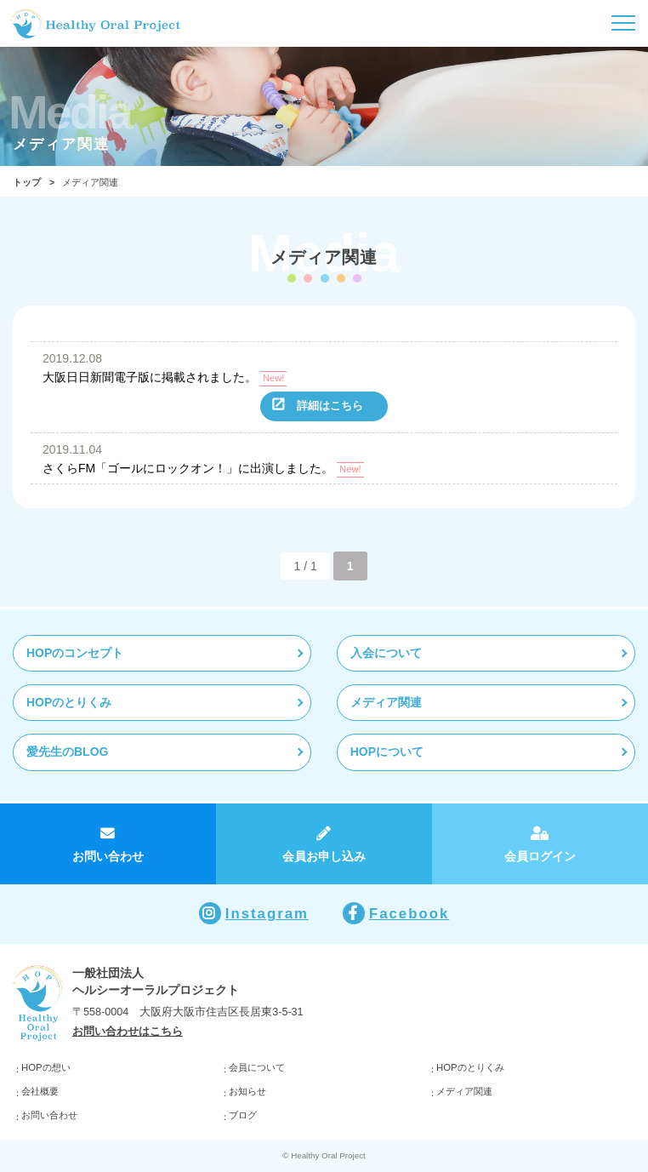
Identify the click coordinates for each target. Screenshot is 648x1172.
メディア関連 (386, 702)
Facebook (409, 914)
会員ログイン (540, 856)
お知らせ (247, 1091)
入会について (386, 653)
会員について (257, 1067)
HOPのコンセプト (74, 653)
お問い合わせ (108, 856)
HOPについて (386, 751)
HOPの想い (46, 1067)
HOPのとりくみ (68, 702)
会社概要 (40, 1091)
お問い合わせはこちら (127, 1032)
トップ (27, 182)
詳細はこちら (330, 406)
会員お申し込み (324, 856)
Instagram (267, 914)
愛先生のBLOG (67, 751)
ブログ (243, 1115)
